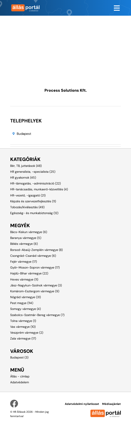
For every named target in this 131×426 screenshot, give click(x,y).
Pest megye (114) (21, 303)
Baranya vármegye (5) (25, 238)
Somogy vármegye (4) (25, 309)
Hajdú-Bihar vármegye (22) (29, 273)
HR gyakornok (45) (23, 177)
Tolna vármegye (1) (23, 321)
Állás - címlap (19, 376)
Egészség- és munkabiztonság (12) (34, 213)
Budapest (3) (19, 357)
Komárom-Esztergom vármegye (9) (34, 291)
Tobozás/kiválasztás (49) (27, 207)
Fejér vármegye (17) (23, 262)
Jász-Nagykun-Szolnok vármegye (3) (36, 285)
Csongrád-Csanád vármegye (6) (33, 256)
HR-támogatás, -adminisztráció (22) (35, 183)
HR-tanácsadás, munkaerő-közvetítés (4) (39, 189)
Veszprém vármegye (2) (26, 333)
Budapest (24, 134)
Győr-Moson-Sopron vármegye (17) (35, 267)
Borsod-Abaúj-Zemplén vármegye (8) (36, 250)
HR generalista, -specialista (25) (32, 172)
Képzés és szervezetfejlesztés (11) (33, 201)
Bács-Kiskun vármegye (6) (28, 232)
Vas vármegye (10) (23, 327)
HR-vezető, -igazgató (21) (28, 195)
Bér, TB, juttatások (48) (26, 166)
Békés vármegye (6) (24, 244)
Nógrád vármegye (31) (25, 297)
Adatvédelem (19, 382)
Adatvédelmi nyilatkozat (82, 404)
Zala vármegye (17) (23, 338)
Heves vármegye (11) (24, 279)
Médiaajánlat (111, 404)
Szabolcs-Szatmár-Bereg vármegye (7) (37, 315)
